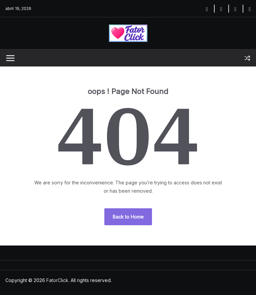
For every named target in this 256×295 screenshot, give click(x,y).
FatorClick (57, 280)
